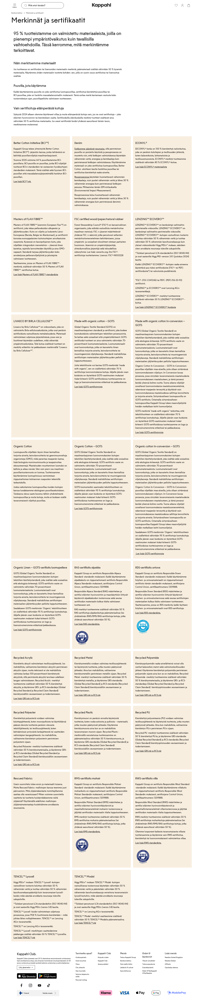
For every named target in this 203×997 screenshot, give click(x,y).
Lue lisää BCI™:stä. (22, 181)
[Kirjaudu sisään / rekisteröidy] (182, 5)
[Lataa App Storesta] (27, 976)
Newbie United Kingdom (174, 957)
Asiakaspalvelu (81, 957)
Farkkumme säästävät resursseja (89, 148)
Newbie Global (170, 961)
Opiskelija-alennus (171, 967)
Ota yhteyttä (80, 967)
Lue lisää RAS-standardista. (87, 624)
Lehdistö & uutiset (126, 967)
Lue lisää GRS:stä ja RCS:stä (26, 698)
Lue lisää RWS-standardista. (148, 842)
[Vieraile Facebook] (21, 985)
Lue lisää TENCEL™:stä (24, 937)
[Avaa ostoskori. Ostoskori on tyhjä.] (189, 5)
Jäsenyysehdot (103, 964)
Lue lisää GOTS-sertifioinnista (88, 386)
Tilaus (78, 964)
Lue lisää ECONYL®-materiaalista (151, 166)
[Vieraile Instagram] (30, 985)
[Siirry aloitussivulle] (101, 5)
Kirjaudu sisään (103, 957)
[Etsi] (46, 5)
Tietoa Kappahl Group (128, 957)
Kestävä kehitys (125, 961)
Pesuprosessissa (82, 176)
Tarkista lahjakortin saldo (82, 975)
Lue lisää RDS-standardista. (148, 612)
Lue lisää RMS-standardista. (87, 831)
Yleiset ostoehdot (148, 961)
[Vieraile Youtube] (39, 985)
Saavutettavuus (125, 971)
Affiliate (168, 964)
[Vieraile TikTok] (48, 985)
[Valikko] (14, 5)
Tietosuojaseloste (148, 964)
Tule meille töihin (126, 964)
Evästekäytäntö (147, 967)
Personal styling (81, 980)
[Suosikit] (176, 5)
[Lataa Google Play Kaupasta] (47, 976)
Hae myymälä (80, 971)
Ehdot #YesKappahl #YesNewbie (149, 972)
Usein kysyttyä (81, 961)
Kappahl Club (102, 961)
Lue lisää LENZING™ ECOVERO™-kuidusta (155, 307)
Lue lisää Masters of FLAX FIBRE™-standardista (36, 274)
